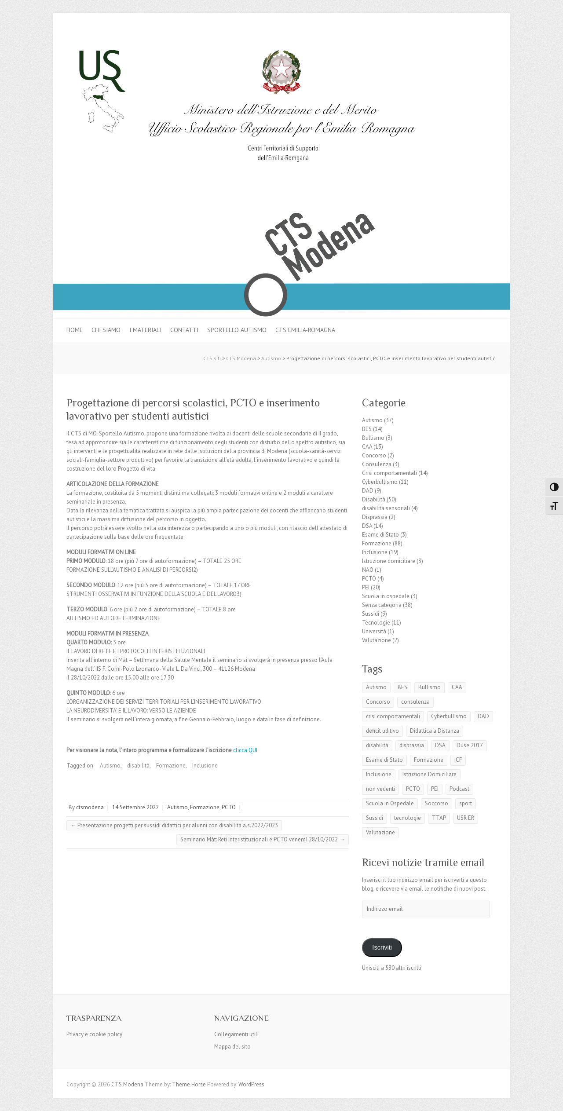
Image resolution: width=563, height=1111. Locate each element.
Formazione (171, 765)
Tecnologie (376, 622)
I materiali (145, 330)
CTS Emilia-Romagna (305, 330)
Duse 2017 (470, 745)
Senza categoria (382, 605)
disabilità (138, 765)
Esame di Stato (380, 534)
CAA (367, 446)
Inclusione (205, 765)
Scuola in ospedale (385, 596)
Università (374, 631)
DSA (367, 526)
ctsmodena (90, 807)
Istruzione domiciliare (388, 561)
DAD (367, 490)
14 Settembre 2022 (135, 807)
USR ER (465, 818)
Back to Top (551, 1099)
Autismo (110, 765)
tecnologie (407, 818)
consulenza (415, 701)
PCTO (229, 807)
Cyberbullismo (380, 482)
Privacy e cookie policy (94, 1034)
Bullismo (373, 438)
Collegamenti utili (236, 1034)
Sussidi (370, 614)
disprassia (411, 745)
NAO (367, 570)
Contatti (184, 330)
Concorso (374, 455)
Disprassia (375, 517)
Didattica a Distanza (434, 731)
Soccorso (436, 803)
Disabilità (373, 499)
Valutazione (376, 640)
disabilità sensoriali (386, 508)
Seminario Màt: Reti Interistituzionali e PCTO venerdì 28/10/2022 (262, 839)
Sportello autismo (237, 330)
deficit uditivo (382, 731)
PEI (365, 587)
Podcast (459, 789)
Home (74, 330)
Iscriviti (382, 947)
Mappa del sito (232, 1046)
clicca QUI (245, 750)
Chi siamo (106, 330)
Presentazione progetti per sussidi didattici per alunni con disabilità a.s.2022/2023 (174, 825)
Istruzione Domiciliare (429, 774)
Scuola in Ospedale (390, 803)
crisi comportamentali (393, 716)
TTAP (439, 818)
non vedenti (380, 789)
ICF (458, 760)
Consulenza (376, 464)
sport (465, 803)
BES (367, 429)
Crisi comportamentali (389, 473)
